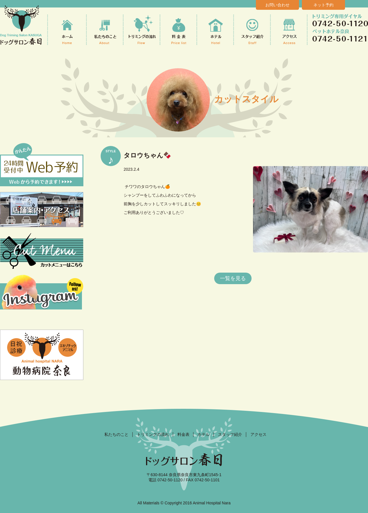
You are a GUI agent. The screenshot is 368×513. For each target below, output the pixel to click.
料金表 (183, 434)
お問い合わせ (277, 5)
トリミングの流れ (153, 434)
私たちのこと (116, 434)
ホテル (204, 434)
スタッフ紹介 (230, 434)
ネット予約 (323, 5)
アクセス (258, 434)
